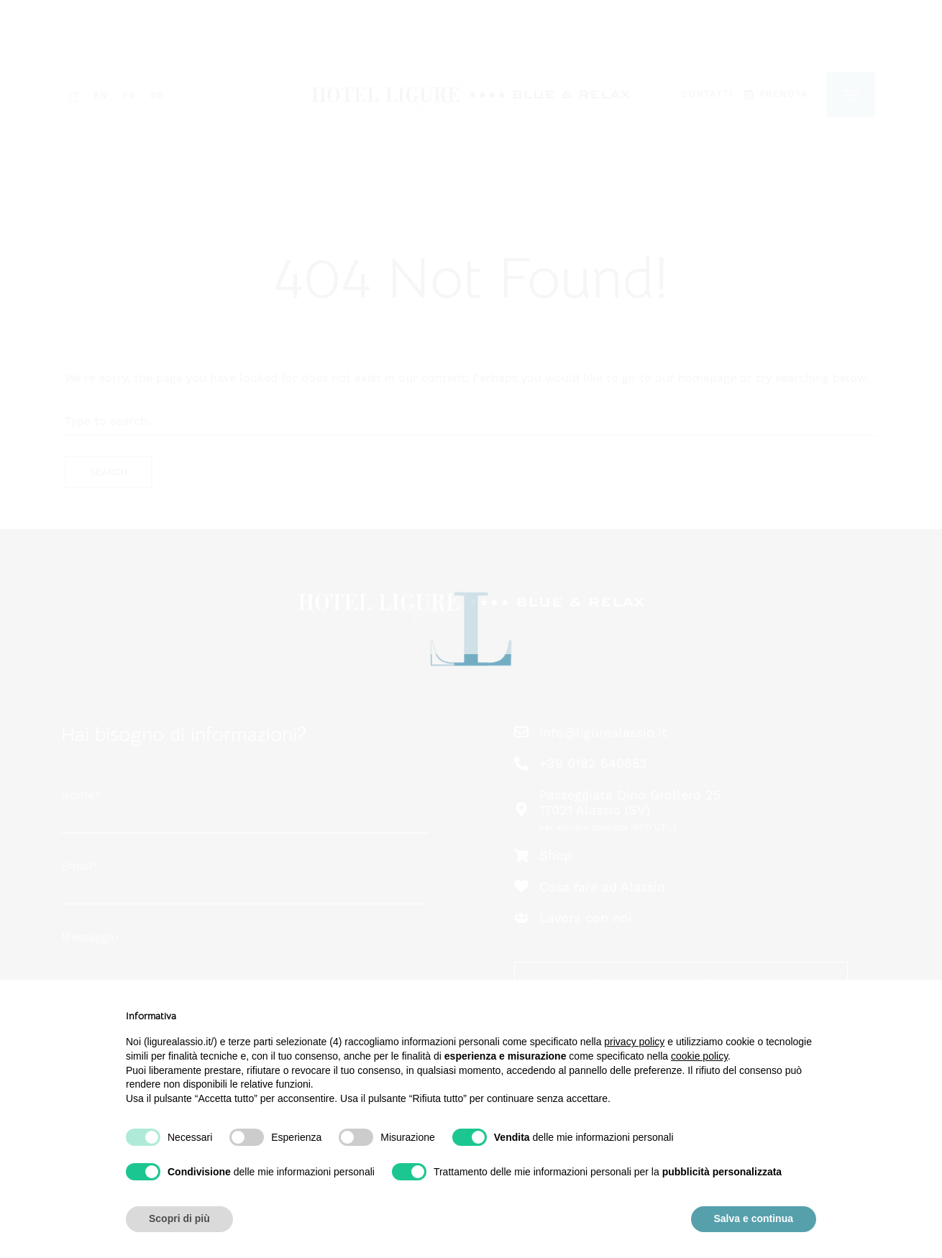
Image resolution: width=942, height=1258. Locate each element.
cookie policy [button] (699, 1056)
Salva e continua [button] (753, 1218)
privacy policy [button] (634, 1041)
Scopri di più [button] (179, 1218)
